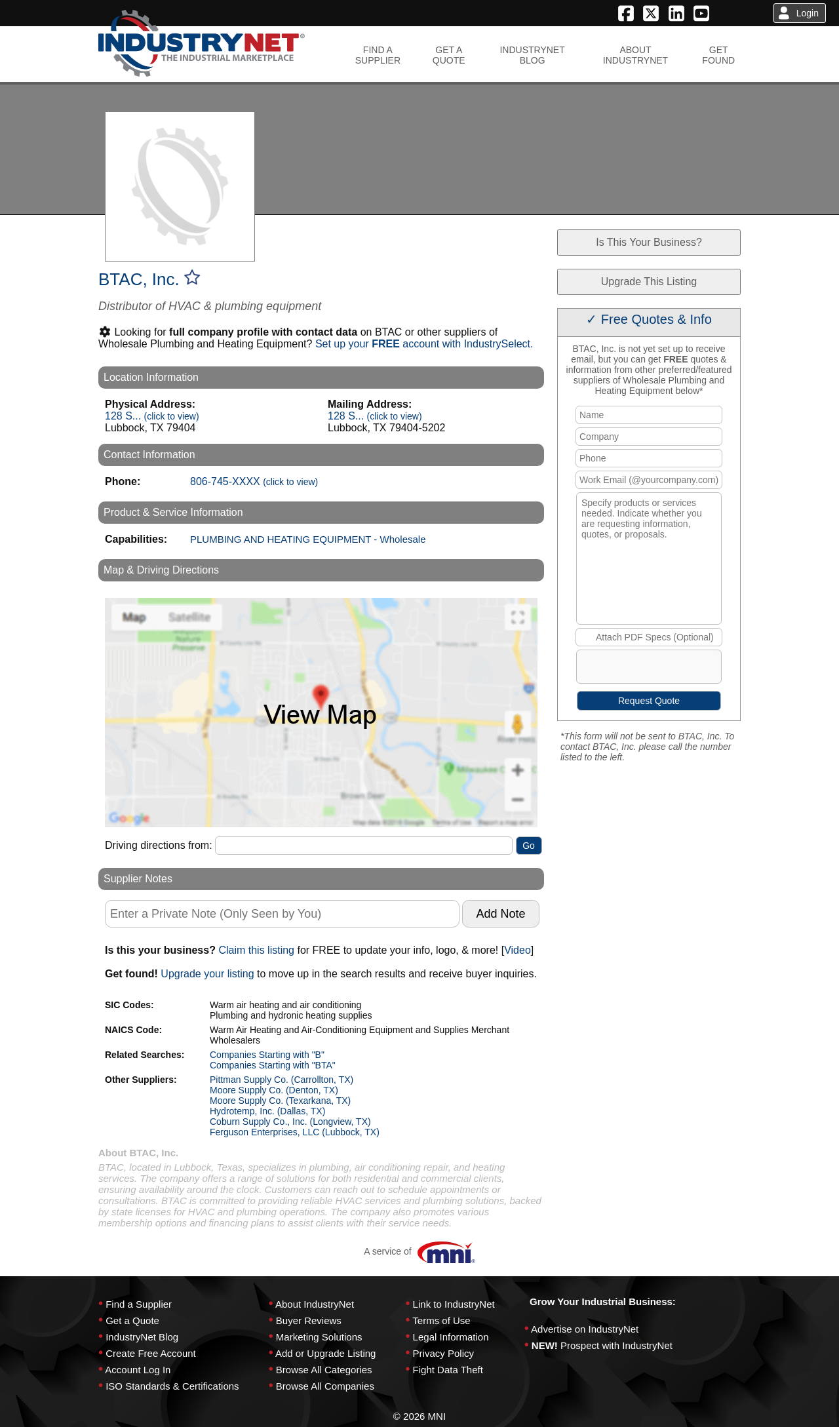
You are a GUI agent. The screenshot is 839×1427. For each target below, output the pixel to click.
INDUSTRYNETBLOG (531, 55)
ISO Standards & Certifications (172, 1386)
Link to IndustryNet (454, 1304)
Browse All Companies (325, 1386)
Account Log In (137, 1369)
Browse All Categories (324, 1369)
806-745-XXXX (254, 481)
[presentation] (677, 669)
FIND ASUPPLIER (377, 55)
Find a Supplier (139, 1304)
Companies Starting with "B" (267, 1054)
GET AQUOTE (449, 55)
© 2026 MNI (419, 1416)
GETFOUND (718, 55)
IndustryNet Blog (142, 1336)
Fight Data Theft (448, 1369)
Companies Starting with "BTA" (273, 1065)
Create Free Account (151, 1353)
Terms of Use (441, 1320)
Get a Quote (132, 1320)
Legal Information (451, 1336)
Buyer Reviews (308, 1320)
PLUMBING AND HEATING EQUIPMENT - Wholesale (308, 539)
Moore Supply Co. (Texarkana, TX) (280, 1100)
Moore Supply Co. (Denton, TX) (274, 1090)
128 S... (152, 415)
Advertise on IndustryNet (584, 1329)
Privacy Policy (443, 1353)
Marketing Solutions (319, 1336)
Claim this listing (256, 950)
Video (517, 950)
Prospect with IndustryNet (616, 1345)
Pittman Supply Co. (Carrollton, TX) (281, 1079)
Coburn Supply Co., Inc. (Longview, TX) (290, 1121)
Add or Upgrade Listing (325, 1353)
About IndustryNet (314, 1304)
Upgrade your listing (207, 973)
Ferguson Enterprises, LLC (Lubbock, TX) (295, 1132)
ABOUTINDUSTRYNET (635, 55)
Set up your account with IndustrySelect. (424, 343)
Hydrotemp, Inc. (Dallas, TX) (267, 1111)
